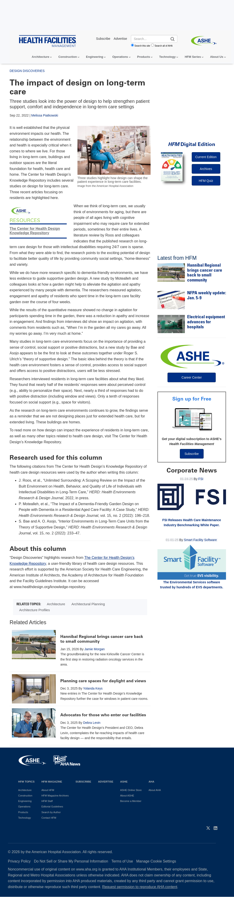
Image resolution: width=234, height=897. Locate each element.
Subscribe (192, 454)
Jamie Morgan (94, 649)
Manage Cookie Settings (156, 861)
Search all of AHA (164, 46)
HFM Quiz (206, 181)
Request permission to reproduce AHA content (139, 887)
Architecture (40, 56)
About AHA (155, 790)
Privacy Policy (19, 861)
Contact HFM (48, 817)
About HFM (47, 790)
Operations (120, 56)
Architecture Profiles (34, 610)
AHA (151, 781)
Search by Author (51, 812)
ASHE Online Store (131, 790)
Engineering (94, 56)
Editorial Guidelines (52, 806)
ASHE (124, 781)
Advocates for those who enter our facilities (103, 714)
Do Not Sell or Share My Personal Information (71, 861)
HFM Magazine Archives (55, 795)
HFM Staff (47, 801)
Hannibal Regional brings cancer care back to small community (101, 639)
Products (143, 56)
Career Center (191, 377)
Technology (167, 56)
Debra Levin (92, 722)
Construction (67, 56)
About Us (216, 56)
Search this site (142, 46)
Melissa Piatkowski (44, 115)
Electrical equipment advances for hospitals (206, 322)
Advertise (105, 781)
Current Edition (205, 157)
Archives (206, 169)
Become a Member (130, 801)
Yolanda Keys (93, 688)
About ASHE (127, 795)
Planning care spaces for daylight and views (103, 680)
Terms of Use (122, 861)
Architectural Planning (88, 604)
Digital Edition (191, 144)
